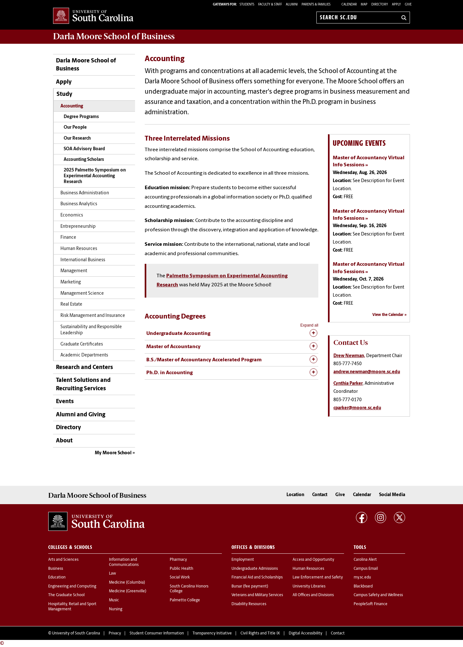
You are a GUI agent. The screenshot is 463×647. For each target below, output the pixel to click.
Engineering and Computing (72, 586)
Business (55, 569)
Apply (396, 4)
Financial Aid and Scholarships (257, 577)
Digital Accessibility (305, 633)
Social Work (180, 577)
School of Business (114, 36)
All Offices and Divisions (313, 595)
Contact (319, 495)
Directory (379, 4)
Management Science (82, 293)
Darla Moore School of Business (86, 65)
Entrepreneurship (77, 227)
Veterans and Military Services (257, 595)
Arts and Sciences (63, 560)
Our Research (77, 138)
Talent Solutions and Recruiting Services (83, 384)
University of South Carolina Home (93, 16)
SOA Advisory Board (84, 149)
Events (65, 402)
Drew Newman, (349, 356)
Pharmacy (178, 560)
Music (114, 600)
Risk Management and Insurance (92, 316)
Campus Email (366, 569)
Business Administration (84, 193)
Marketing (70, 282)
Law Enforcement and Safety (318, 577)
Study (64, 94)
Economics (71, 215)
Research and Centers (84, 368)
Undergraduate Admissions (255, 569)
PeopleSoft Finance (370, 604)
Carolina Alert (365, 560)
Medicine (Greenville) (127, 591)
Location (295, 495)
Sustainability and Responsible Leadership (91, 330)
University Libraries (309, 586)
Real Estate (71, 304)
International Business (82, 260)
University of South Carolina (76, 633)
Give (408, 4)
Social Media (392, 495)
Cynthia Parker (348, 383)
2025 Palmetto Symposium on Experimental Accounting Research (95, 176)
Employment (243, 560)
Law (112, 574)
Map (364, 4)
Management (73, 271)
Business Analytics (78, 204)
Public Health (181, 569)
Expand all (309, 325)
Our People (75, 127)
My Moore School (113, 453)
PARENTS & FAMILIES (316, 4)
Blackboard (363, 586)
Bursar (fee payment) (250, 586)
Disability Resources (249, 604)
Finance (68, 238)
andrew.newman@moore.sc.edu (366, 372)
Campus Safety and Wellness (378, 595)
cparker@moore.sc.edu (357, 408)
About (64, 441)
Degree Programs (81, 117)
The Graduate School (66, 595)
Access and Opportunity (313, 560)
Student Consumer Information (157, 633)
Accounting (71, 106)
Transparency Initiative (212, 633)
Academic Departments (84, 355)
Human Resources (78, 249)
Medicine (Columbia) (127, 583)
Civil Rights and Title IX (260, 633)
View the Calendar (388, 315)
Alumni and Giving (80, 415)
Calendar (349, 4)
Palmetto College (185, 600)
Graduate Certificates (81, 344)
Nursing (115, 609)
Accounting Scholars (84, 160)
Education (57, 577)
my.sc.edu (362, 577)
